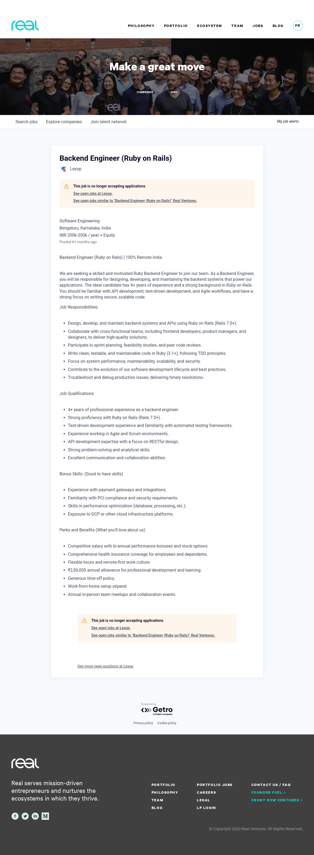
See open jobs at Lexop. (93, 193)
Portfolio (176, 25)
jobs (27, 121)
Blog (278, 25)
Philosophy (141, 25)
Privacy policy (143, 723)
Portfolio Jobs (214, 784)
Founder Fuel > (268, 792)
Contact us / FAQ (271, 784)
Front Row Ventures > (277, 800)
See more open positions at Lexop (106, 666)
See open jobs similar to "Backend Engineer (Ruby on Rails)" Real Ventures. (135, 201)
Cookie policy (166, 723)
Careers (206, 792)
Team (237, 25)
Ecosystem (209, 25)
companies (64, 121)
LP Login (206, 807)
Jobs (258, 25)
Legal (203, 800)
